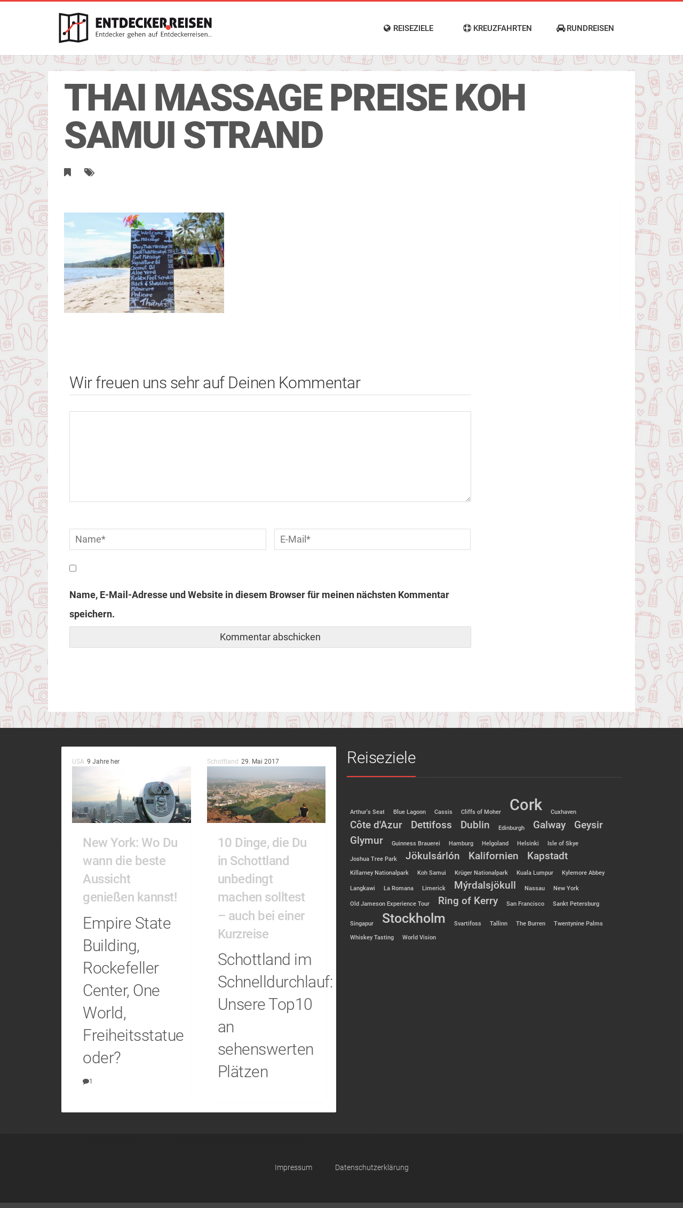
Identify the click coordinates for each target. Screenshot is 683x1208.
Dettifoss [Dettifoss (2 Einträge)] (431, 825)
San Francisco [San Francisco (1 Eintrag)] (525, 903)
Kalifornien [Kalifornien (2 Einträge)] (493, 856)
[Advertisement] (555, 250)
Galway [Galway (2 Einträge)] (549, 825)
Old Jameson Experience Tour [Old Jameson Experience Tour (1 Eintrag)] (390, 903)
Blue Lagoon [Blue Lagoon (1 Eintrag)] (409, 812)
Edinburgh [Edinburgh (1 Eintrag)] (511, 828)
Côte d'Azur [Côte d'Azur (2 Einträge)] (376, 825)
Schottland (223, 761)
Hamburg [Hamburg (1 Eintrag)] (461, 843)
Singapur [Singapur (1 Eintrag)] (362, 923)
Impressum (293, 1167)
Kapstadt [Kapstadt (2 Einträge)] (547, 856)
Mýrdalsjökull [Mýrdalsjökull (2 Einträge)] (485, 885)
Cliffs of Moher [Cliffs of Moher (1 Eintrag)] (481, 812)
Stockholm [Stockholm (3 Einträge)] (414, 918)
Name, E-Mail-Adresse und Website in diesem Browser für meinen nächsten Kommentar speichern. (259, 604)
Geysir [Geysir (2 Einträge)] (588, 825)
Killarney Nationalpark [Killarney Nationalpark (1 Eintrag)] (379, 872)
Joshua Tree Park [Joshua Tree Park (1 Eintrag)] (373, 859)
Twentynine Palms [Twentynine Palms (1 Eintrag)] (578, 923)
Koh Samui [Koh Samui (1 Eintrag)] (431, 872)
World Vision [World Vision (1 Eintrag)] (419, 937)
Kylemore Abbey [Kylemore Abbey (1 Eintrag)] (583, 872)
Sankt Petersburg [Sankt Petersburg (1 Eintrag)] (576, 903)
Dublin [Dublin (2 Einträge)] (475, 825)
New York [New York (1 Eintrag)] (566, 888)
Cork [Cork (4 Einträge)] (526, 805)
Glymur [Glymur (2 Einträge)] (366, 840)
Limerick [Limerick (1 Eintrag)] (434, 888)
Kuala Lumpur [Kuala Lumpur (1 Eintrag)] (535, 872)
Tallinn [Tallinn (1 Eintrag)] (498, 923)
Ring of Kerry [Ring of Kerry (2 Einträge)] (468, 901)
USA (78, 761)
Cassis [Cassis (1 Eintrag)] (443, 812)
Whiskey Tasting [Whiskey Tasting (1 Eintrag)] (372, 937)
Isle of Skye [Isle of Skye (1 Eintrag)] (562, 843)
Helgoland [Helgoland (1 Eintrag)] (495, 843)
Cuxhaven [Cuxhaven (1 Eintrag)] (563, 812)
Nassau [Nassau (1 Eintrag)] (535, 888)
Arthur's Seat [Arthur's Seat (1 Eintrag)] (367, 812)
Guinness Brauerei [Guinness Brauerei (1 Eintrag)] (416, 843)
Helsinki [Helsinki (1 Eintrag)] (528, 843)
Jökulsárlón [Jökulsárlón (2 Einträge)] (433, 856)
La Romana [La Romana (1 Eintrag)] (399, 888)
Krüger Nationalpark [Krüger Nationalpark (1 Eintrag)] (481, 872)
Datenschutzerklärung (372, 1167)
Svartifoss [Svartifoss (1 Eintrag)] (467, 923)
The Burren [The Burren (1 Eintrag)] (530, 923)
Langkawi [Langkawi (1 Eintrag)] (362, 888)
